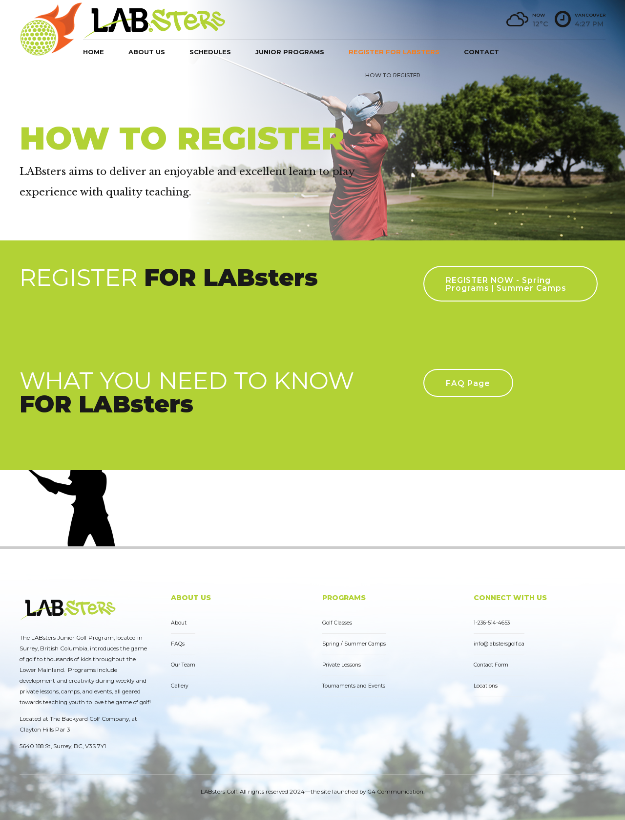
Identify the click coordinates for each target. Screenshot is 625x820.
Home (93, 52)
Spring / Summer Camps (354, 644)
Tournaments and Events (353, 686)
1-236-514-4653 (492, 623)
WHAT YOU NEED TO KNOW (187, 392)
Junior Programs (289, 52)
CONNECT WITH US (510, 597)
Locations (486, 686)
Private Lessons (341, 665)
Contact (481, 52)
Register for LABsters (394, 52)
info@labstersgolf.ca (499, 644)
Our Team (183, 665)
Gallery (179, 686)
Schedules (210, 52)
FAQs (178, 644)
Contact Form (491, 665)
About (179, 623)
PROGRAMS (344, 597)
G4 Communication (395, 791)
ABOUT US (191, 597)
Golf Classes (337, 623)
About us (146, 52)
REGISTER (169, 277)
